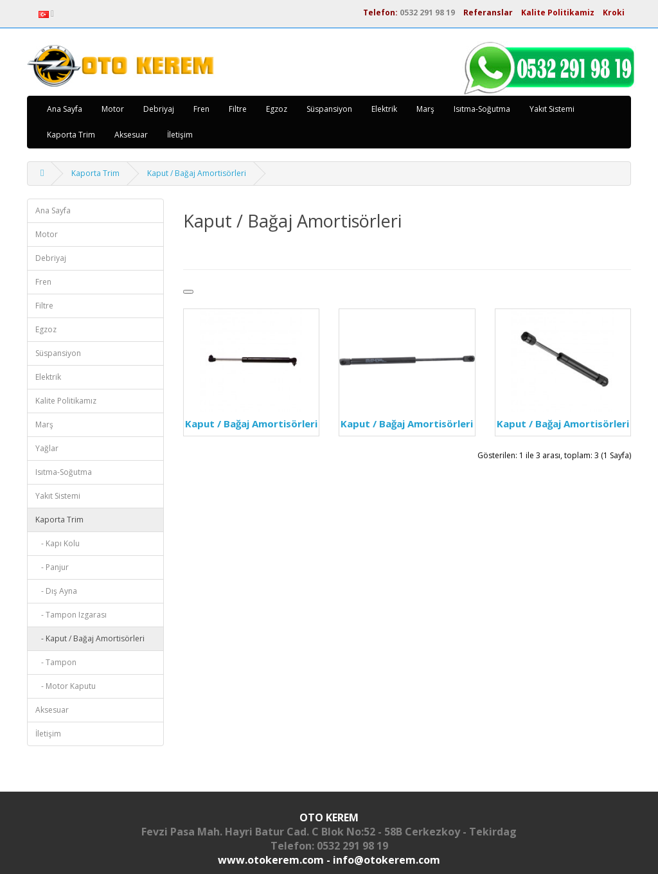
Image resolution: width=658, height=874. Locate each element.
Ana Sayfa (64, 108)
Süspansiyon (329, 108)
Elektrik (384, 108)
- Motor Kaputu (65, 686)
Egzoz (276, 108)
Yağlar (46, 448)
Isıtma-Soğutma (482, 108)
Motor (113, 108)
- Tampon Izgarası (71, 614)
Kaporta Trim (71, 134)
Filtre (238, 108)
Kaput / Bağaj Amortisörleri (196, 173)
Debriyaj (158, 108)
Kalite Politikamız (65, 400)
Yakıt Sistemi (551, 108)
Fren (201, 108)
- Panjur (52, 567)
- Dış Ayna (56, 590)
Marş (425, 108)
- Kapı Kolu (57, 543)
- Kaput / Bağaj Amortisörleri (90, 638)
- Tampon (55, 662)
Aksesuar (131, 134)
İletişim (180, 134)
